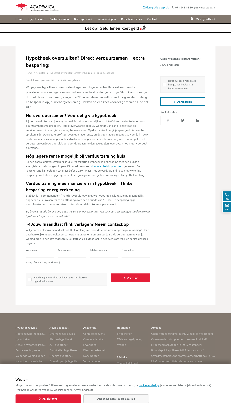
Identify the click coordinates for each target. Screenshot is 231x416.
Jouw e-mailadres (169, 64)
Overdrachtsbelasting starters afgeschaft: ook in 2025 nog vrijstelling (183, 355)
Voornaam (31, 250)
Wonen (121, 344)
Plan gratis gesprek (156, 7)
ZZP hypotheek (58, 344)
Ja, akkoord (48, 398)
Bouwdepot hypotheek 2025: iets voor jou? (177, 350)
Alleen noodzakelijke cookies (116, 398)
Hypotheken (36, 19)
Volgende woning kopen (30, 355)
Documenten (91, 355)
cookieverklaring (149, 385)
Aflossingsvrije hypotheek (64, 361)
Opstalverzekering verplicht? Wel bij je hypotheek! (182, 333)
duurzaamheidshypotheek (107, 166)
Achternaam (64, 250)
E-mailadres (128, 250)
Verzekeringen (107, 19)
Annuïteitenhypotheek (63, 350)
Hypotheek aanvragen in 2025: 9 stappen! (176, 344)
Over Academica (131, 19)
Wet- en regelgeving (129, 339)
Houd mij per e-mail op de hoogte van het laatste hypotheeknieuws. (60, 279)
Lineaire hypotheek (61, 355)
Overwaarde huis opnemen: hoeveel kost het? (179, 339)
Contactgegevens (94, 333)
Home (19, 19)
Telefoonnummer (99, 250)
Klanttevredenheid (94, 350)
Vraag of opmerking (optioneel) (43, 262)
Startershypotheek (60, 339)
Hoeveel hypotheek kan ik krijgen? (31, 333)
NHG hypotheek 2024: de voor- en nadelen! (177, 361)
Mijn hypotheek (202, 19)
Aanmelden (183, 101)
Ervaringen (90, 344)
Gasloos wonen (59, 19)
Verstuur (130, 278)
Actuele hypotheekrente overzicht (31, 344)
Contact (152, 19)
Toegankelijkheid (127, 363)
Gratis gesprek (83, 19)
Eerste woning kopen (28, 350)
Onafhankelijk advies (62, 333)
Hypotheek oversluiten (29, 361)
